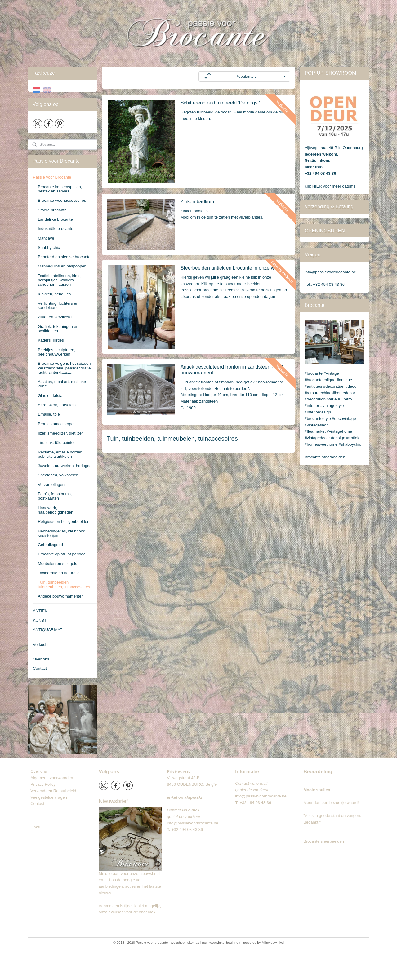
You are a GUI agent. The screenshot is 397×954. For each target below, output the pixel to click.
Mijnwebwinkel (273, 942)
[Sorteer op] (244, 76)
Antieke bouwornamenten (60, 596)
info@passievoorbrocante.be (330, 272)
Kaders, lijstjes (51, 340)
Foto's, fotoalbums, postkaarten (55, 496)
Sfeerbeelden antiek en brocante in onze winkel (233, 268)
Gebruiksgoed (50, 544)
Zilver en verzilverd (55, 317)
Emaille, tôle (49, 414)
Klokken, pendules (54, 294)
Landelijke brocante (55, 219)
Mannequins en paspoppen (62, 266)
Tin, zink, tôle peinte (56, 442)
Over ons (41, 659)
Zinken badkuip (197, 201)
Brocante (313, 457)
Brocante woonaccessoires (62, 200)
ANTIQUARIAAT (47, 629)
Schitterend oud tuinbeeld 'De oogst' (220, 102)
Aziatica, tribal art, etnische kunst (62, 383)
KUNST (40, 620)
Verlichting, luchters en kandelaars (58, 305)
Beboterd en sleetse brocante (64, 256)
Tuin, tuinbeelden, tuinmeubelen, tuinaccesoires (64, 584)
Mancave (46, 238)
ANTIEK (40, 610)
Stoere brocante (52, 210)
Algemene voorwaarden (51, 777)
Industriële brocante (55, 228)
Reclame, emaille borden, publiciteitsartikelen (60, 454)
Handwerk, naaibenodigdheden (55, 510)
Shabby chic (49, 247)
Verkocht (41, 644)
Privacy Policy (43, 784)
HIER (317, 186)
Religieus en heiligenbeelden (63, 521)
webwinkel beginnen (224, 942)
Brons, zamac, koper (56, 424)
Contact (40, 668)
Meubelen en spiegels (57, 563)
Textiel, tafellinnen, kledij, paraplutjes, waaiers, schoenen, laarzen (60, 280)
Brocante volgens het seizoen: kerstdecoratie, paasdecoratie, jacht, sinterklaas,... (65, 368)
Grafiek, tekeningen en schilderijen (58, 328)
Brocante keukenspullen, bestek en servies (60, 188)
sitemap (193, 942)
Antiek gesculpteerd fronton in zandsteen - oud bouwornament (232, 369)
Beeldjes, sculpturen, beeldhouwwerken (56, 351)
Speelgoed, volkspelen (58, 475)
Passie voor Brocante (52, 177)
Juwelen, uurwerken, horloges (64, 465)
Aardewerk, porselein (57, 405)
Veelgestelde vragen (48, 797)
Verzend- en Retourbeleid (53, 790)
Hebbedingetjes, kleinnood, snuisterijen (62, 533)
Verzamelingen (51, 484)
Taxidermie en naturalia (58, 573)
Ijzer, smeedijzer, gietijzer (60, 433)
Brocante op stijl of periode (62, 554)
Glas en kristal (50, 395)
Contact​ (39, 803)
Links (35, 827)
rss (204, 942)
